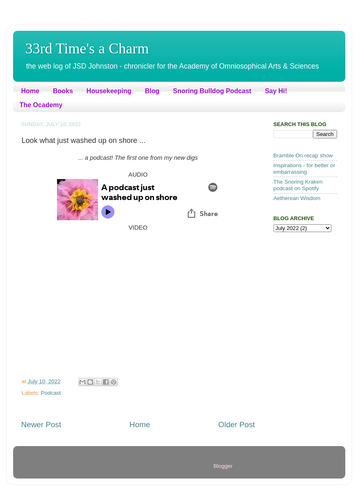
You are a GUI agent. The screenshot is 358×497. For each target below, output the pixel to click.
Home (30, 90)
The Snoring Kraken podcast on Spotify (298, 185)
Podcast (51, 393)
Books (63, 90)
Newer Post (41, 424)
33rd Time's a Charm (87, 48)
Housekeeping (109, 90)
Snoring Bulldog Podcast (212, 90)
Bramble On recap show (303, 155)
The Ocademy (41, 104)
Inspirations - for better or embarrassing (304, 168)
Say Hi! (276, 90)
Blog (152, 90)
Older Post (236, 424)
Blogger (223, 466)
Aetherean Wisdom (297, 198)
